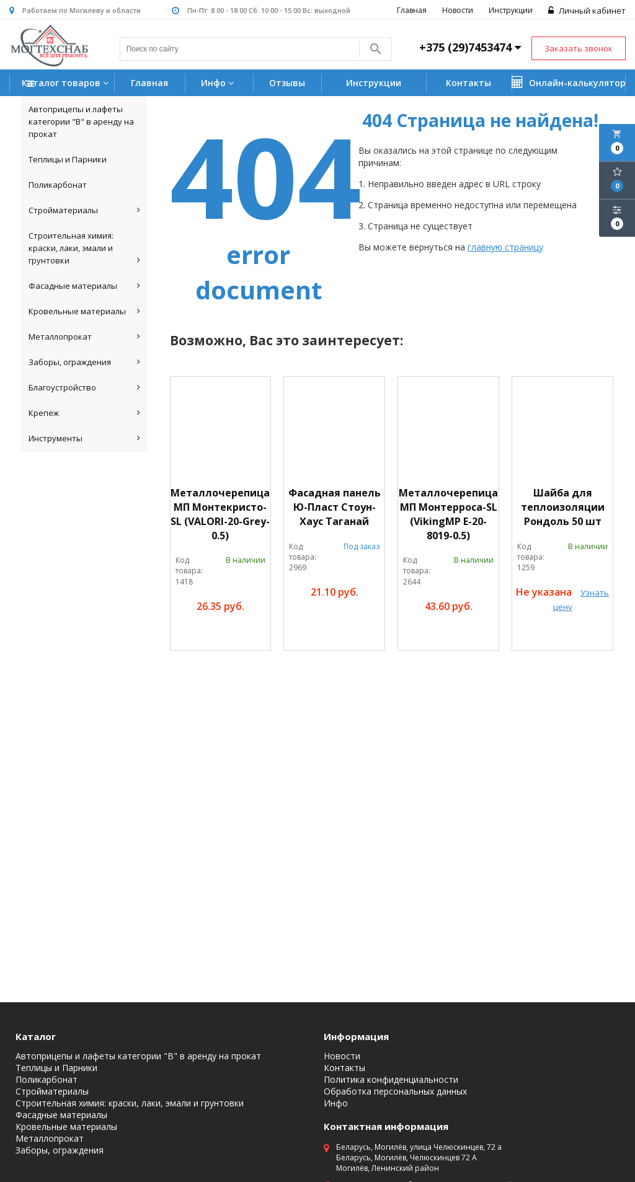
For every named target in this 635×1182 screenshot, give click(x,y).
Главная (412, 10)
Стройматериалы (84, 210)
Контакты (468, 83)
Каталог (36, 1036)
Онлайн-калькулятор (569, 82)
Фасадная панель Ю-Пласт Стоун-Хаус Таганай (334, 507)
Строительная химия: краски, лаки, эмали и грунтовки (84, 248)
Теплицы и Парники (68, 159)
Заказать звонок (578, 48)
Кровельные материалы (84, 311)
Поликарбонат (58, 184)
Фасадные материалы (84, 286)
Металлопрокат (84, 336)
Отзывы (287, 83)
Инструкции (511, 10)
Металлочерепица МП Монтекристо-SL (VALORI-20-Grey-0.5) (220, 514)
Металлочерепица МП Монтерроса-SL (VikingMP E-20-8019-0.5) (448, 514)
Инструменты (84, 438)
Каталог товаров (67, 84)
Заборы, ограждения (84, 362)
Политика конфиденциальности (391, 1079)
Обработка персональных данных (395, 1091)
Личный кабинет (587, 10)
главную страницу (505, 247)
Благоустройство (84, 387)
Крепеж (84, 413)
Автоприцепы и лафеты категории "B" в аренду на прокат (81, 121)
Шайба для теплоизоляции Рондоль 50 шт (563, 507)
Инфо (219, 83)
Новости (457, 10)
